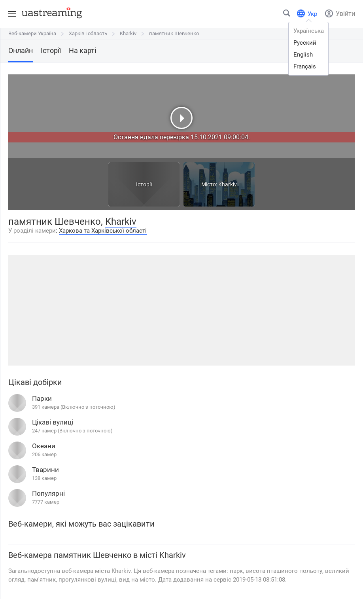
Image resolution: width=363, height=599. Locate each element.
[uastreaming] (50, 12)
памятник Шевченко (174, 33)
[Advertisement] (181, 310)
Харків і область (88, 33)
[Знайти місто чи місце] (287, 14)
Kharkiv (128, 33)
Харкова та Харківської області (103, 230)
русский (304, 42)
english (303, 54)
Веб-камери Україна (32, 33)
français (304, 66)
